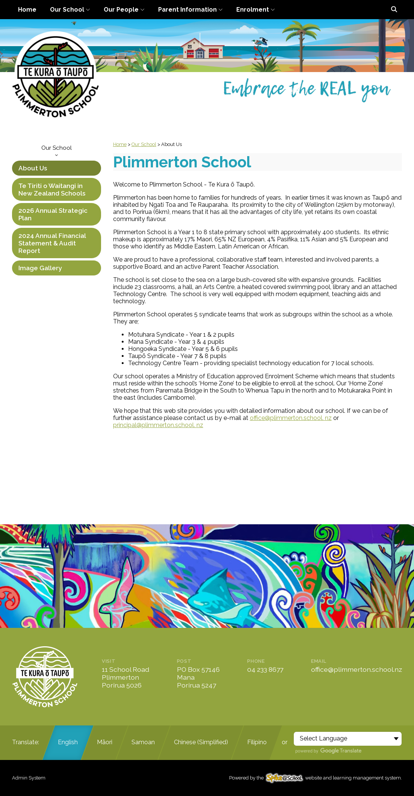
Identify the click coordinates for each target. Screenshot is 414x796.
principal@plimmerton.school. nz (158, 425)
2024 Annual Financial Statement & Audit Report (52, 243)
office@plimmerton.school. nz (291, 417)
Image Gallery (40, 268)
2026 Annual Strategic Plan (53, 214)
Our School (56, 150)
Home (120, 144)
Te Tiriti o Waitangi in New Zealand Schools (51, 189)
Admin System (28, 778)
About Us (32, 168)
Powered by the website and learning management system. (315, 778)
